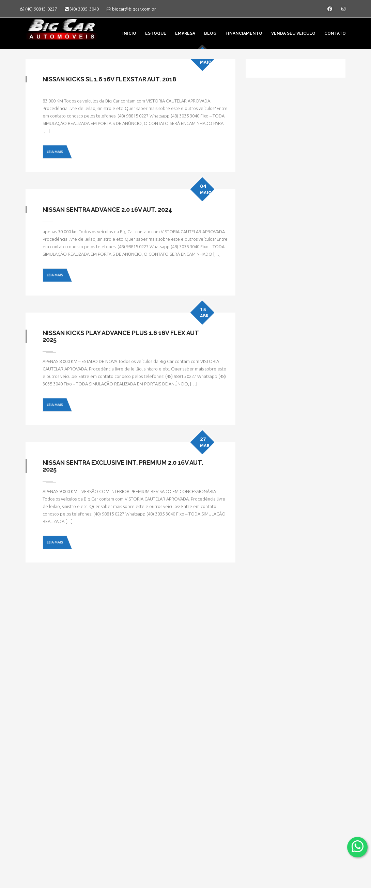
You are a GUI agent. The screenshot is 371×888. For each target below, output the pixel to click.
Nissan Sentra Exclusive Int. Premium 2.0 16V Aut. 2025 (123, 466)
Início (129, 33)
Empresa (185, 33)
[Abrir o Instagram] (343, 8)
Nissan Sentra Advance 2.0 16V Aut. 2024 (107, 209)
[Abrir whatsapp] (358, 846)
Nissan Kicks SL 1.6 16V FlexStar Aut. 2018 (109, 79)
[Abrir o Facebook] (330, 8)
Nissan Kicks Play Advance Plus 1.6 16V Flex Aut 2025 (121, 336)
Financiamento (244, 33)
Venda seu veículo (293, 33)
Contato (335, 33)
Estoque (155, 33)
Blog (210, 33)
